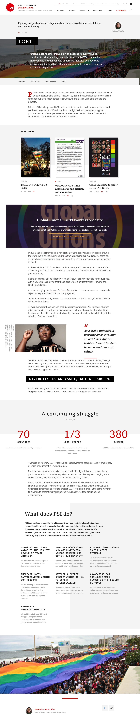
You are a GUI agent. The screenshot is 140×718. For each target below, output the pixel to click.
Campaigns (121, 10)
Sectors (61, 10)
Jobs (98, 4)
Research (76, 4)
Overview (21, 81)
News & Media (50, 81)
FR (63, 4)
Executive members (108, 4)
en (19, 33)
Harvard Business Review (62, 290)
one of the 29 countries (55, 255)
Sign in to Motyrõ (122, 4)
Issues (72, 10)
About (109, 10)
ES (67, 4)
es (26, 33)
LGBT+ (58, 181)
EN (59, 4)
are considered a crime (52, 259)
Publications (35, 81)
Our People (91, 4)
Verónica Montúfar (118, 31)
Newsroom (97, 10)
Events (64, 81)
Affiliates (83, 4)
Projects (84, 10)
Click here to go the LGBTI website (70, 236)
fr (22, 33)
